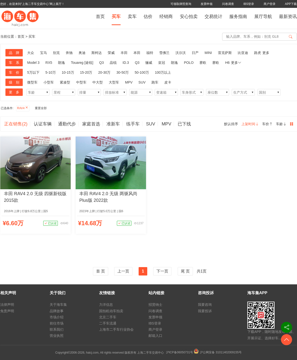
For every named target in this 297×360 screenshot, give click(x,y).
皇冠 (161, 63)
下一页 (162, 271)
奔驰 (69, 53)
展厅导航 (263, 16)
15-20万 (86, 72)
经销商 (166, 16)
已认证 (50, 223)
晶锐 (113, 63)
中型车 (81, 82)
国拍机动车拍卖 (111, 311)
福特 (149, 53)
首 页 (100, 271)
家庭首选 (91, 123)
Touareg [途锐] (82, 63)
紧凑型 (65, 82)
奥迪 (82, 53)
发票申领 (206, 4)
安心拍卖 (189, 16)
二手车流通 (107, 323)
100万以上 (163, 72)
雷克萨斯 (225, 53)
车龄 (281, 124)
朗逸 (61, 63)
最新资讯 (288, 16)
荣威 (111, 53)
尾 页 (185, 271)
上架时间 (250, 124)
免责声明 (7, 311)
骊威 (148, 63)
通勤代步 (67, 123)
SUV (142, 82)
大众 (30, 53)
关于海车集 (58, 305)
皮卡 (167, 82)
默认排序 (231, 124)
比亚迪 (243, 53)
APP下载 (291, 4)
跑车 (154, 82)
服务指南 (238, 16)
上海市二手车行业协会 (116, 329)
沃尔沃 (180, 53)
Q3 (101, 63)
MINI (208, 53)
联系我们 (57, 329)
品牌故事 (57, 311)
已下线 (184, 123)
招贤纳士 (155, 305)
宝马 (43, 53)
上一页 (123, 271)
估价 (148, 16)
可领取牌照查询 (180, 4)
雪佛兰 (164, 53)
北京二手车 (107, 317)
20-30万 (104, 72)
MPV (128, 82)
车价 (267, 124)
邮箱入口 (155, 336)
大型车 (114, 82)
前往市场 (57, 323)
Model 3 (33, 63)
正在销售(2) (15, 123)
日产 (195, 53)
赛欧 (202, 63)
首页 (100, 16)
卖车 (132, 16)
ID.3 (126, 63)
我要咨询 (205, 305)
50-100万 (142, 72)
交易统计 (213, 16)
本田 (136, 53)
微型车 (32, 82)
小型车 (48, 82)
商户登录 (270, 4)
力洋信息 (106, 305)
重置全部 (41, 108)
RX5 (48, 63)
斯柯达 (96, 53)
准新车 (113, 123)
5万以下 (33, 72)
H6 (227, 63)
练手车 (133, 123)
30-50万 (122, 72)
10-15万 (68, 72)
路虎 (257, 53)
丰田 (124, 53)
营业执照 (57, 336)
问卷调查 (228, 4)
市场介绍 (57, 317)
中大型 (97, 82)
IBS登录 (248, 4)
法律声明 (7, 305)
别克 (56, 53)
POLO (188, 63)
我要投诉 (205, 311)
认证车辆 (43, 123)
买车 (116, 16)
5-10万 (50, 72)
